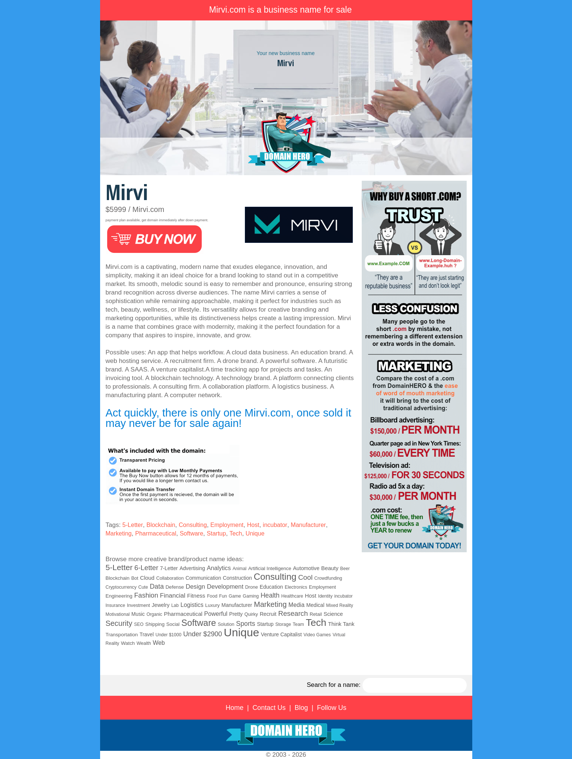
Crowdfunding (328, 578)
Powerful (215, 613)
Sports (245, 623)
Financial (172, 595)
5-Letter (132, 525)
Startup (216, 533)
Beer (345, 568)
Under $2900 (202, 634)
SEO (138, 624)
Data (157, 586)
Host (253, 525)
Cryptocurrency (121, 587)
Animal (239, 568)
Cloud (147, 578)
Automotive (306, 568)
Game (235, 596)
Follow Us (331, 707)
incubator (275, 525)
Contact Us (268, 707)
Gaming (251, 596)
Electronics (296, 587)
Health (270, 595)
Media (296, 605)
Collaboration (170, 578)
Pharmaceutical (155, 533)
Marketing (119, 533)
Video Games (317, 634)
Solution (226, 624)
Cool (305, 577)
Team (298, 624)
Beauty (329, 568)
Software (191, 533)
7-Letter (169, 568)
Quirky (251, 614)
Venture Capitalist (281, 634)
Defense (175, 587)
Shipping (154, 624)
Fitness (196, 595)
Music (138, 614)
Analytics (219, 568)
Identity (325, 596)
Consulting (193, 525)
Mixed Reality (339, 605)
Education (271, 587)
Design (195, 586)
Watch (128, 643)
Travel (147, 634)
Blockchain (160, 525)
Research (293, 613)
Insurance (115, 605)
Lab (175, 605)
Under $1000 (169, 634)
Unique (255, 533)
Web (159, 643)
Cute (143, 587)
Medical (315, 605)
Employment (226, 525)
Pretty (236, 614)
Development (225, 586)
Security (119, 623)
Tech (236, 533)
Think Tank (341, 624)
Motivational (118, 614)
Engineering (119, 596)
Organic (154, 614)
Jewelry (161, 605)
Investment (138, 605)
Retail (316, 614)
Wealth (144, 643)
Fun (223, 596)
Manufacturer (308, 525)
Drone (251, 587)
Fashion (146, 595)
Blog (301, 707)
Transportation (122, 634)
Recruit (268, 614)
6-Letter (146, 568)
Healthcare (292, 596)
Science (333, 614)
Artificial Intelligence (269, 568)
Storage (283, 624)
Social (173, 624)
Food (212, 596)
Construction (237, 578)
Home (234, 707)
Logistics (192, 605)
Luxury (212, 605)
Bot (134, 578)
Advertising (192, 568)
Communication (203, 578)
